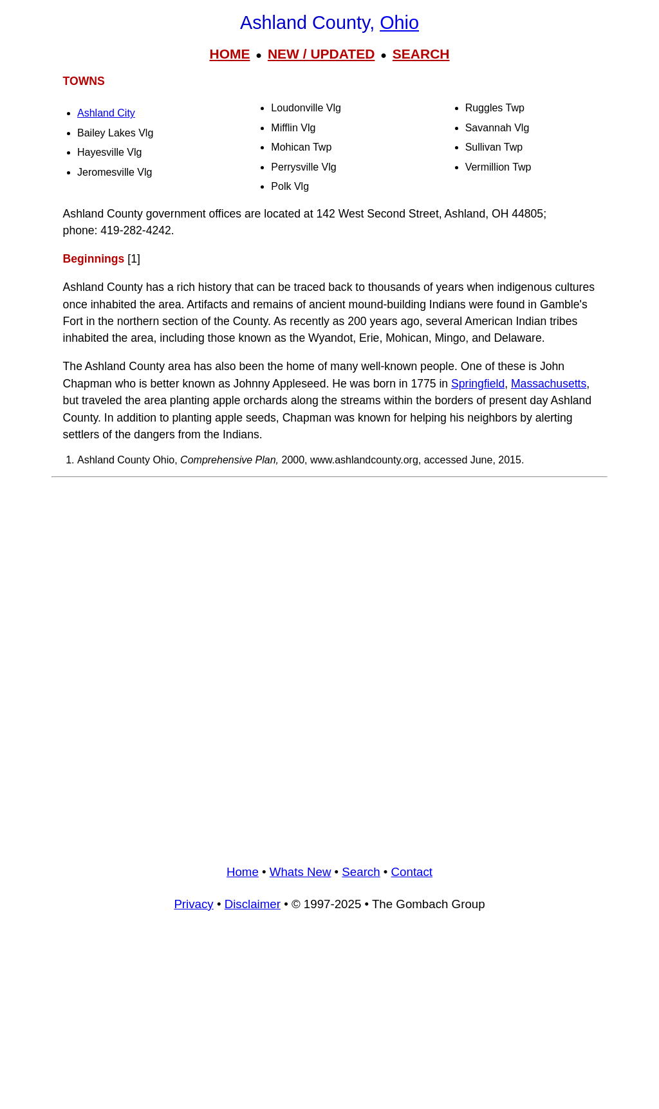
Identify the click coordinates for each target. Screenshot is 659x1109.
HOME (229, 53)
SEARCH (421, 53)
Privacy (193, 904)
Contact (411, 872)
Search (361, 872)
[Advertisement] (329, 574)
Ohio (399, 22)
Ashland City (106, 112)
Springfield (478, 383)
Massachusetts (548, 383)
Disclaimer (253, 904)
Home (243, 872)
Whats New (300, 872)
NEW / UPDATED (321, 53)
